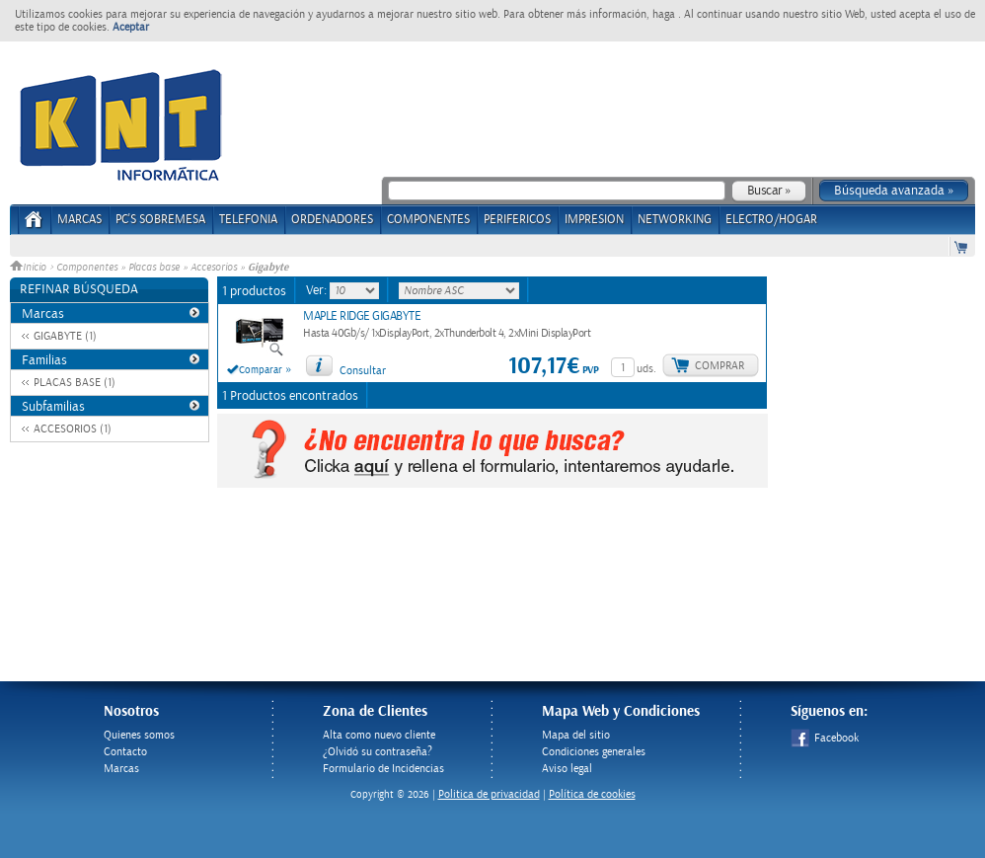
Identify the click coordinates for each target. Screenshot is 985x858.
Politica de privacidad (489, 794)
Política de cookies (592, 794)
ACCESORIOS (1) (73, 429)
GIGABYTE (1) (65, 336)
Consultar (363, 370)
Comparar (260, 370)
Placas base (154, 267)
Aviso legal (567, 768)
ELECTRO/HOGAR (771, 219)
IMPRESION (594, 219)
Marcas (79, 219)
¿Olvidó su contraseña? (377, 751)
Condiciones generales (593, 751)
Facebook (825, 738)
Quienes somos (139, 735)
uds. (646, 368)
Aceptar (131, 27)
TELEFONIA (248, 219)
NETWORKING (675, 219)
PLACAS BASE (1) (74, 382)
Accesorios (213, 267)
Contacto (125, 751)
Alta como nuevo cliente (379, 735)
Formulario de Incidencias (383, 768)
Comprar (719, 365)
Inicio (29, 267)
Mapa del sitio (576, 735)
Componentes (86, 267)
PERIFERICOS (517, 219)
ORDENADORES (332, 219)
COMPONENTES (428, 219)
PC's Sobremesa (160, 219)
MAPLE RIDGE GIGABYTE (361, 316)
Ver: (318, 290)
